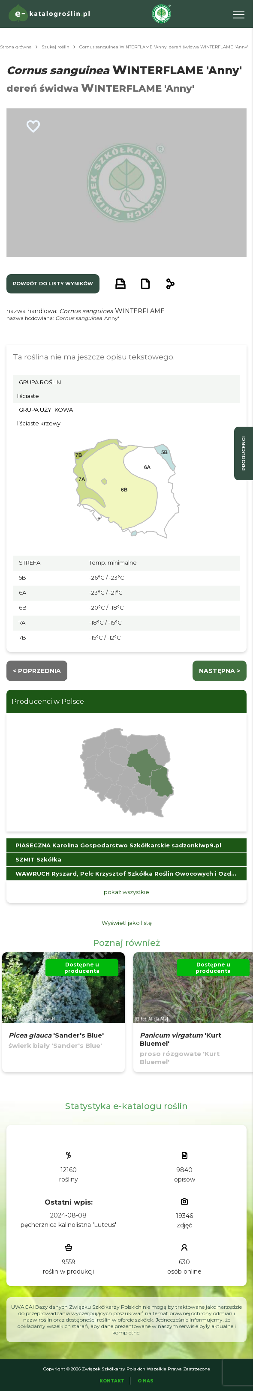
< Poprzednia (37, 671)
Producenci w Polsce (48, 701)
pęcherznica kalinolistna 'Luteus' (68, 1225)
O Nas (146, 1381)
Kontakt (111, 1381)
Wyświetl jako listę (127, 922)
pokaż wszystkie (126, 891)
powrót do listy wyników (53, 284)
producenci (244, 453)
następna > (219, 671)
